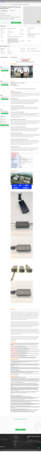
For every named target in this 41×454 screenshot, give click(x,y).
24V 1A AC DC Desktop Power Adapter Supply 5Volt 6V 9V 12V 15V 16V (4, 112)
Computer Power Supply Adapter (31, 411)
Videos (23, 1)
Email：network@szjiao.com (4, 439)
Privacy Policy (5, 450)
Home (15, 1)
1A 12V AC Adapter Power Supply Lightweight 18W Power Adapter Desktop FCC (5, 69)
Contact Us (31, 1)
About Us (27, 1)
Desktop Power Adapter (8, 4)
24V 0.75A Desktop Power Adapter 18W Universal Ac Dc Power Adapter (5, 83)
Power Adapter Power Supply (23, 411)
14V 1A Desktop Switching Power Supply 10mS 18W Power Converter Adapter (5, 98)
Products (19, 1)
